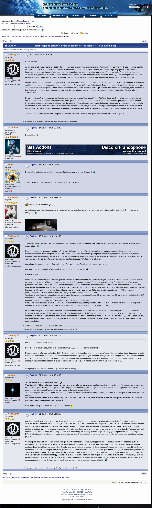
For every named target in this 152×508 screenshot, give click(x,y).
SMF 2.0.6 (66, 490)
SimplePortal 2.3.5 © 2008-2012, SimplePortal (77, 492)
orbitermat (13, 197)
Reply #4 (33, 236)
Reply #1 (33, 128)
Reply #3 (33, 197)
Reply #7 (33, 414)
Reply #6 (33, 375)
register (33, 21)
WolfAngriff (13, 54)
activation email (23, 23)
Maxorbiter (13, 127)
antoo (10, 165)
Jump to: (114, 482)
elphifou (11, 375)
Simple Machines (85, 490)
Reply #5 (33, 335)
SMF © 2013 (75, 490)
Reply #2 (33, 165)
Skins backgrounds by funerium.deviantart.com (76, 494)
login (25, 21)
